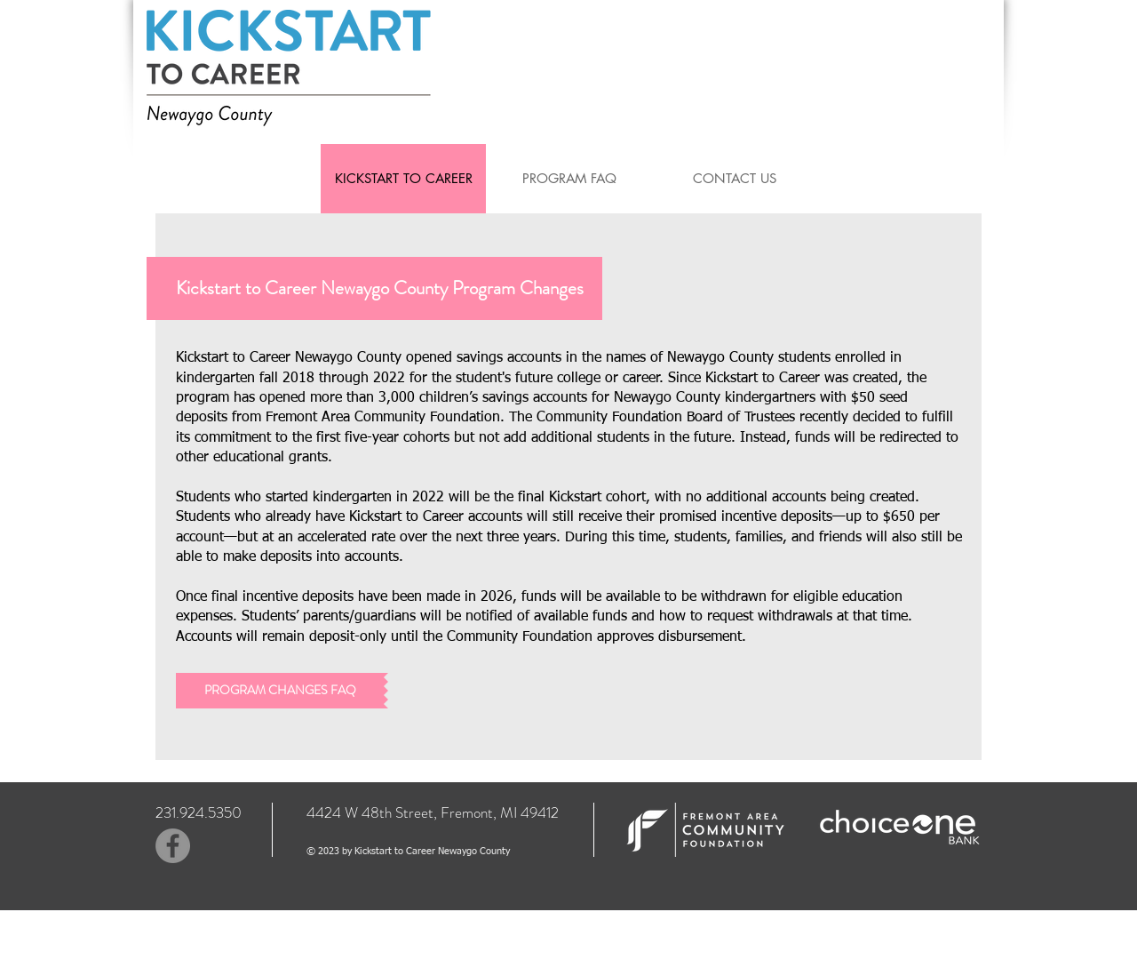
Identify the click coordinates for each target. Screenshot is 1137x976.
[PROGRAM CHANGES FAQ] (280, 690)
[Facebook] (172, 845)
